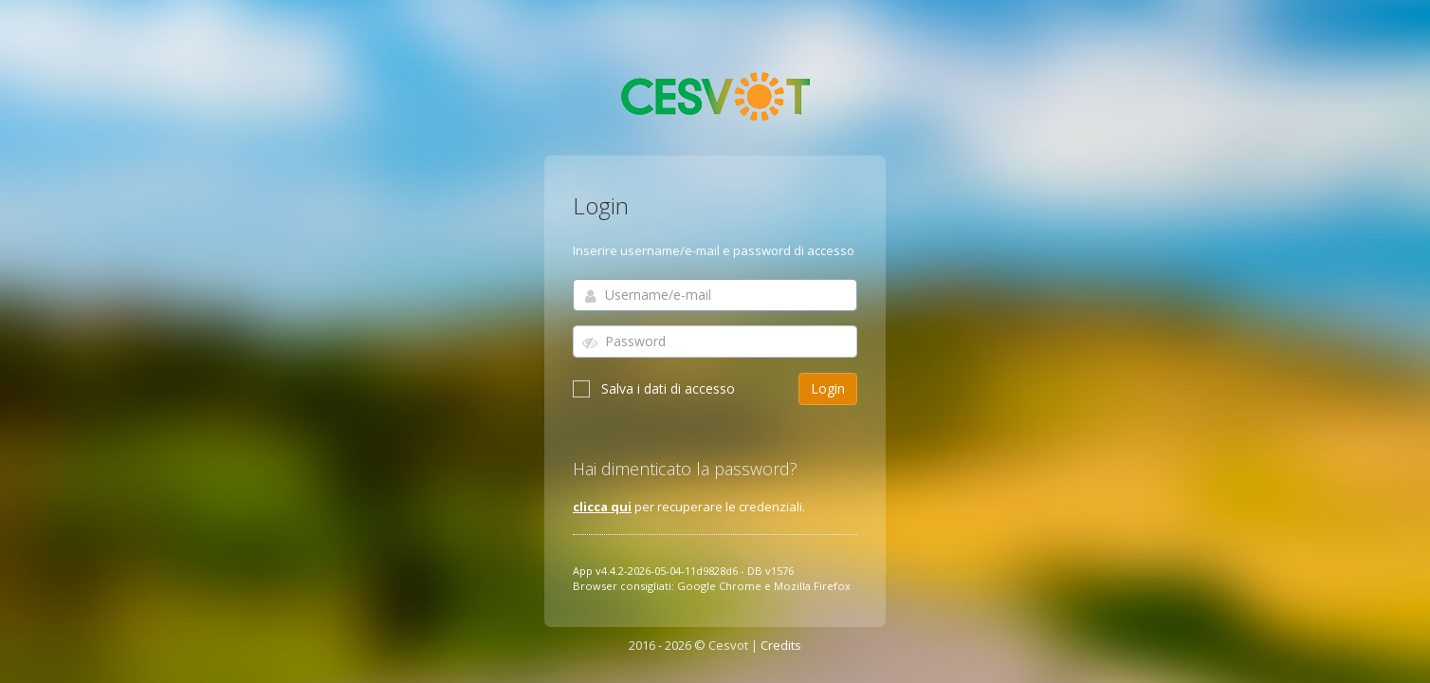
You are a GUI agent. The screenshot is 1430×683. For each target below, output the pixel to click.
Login (828, 388)
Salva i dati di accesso (654, 388)
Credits (781, 645)
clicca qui (602, 506)
